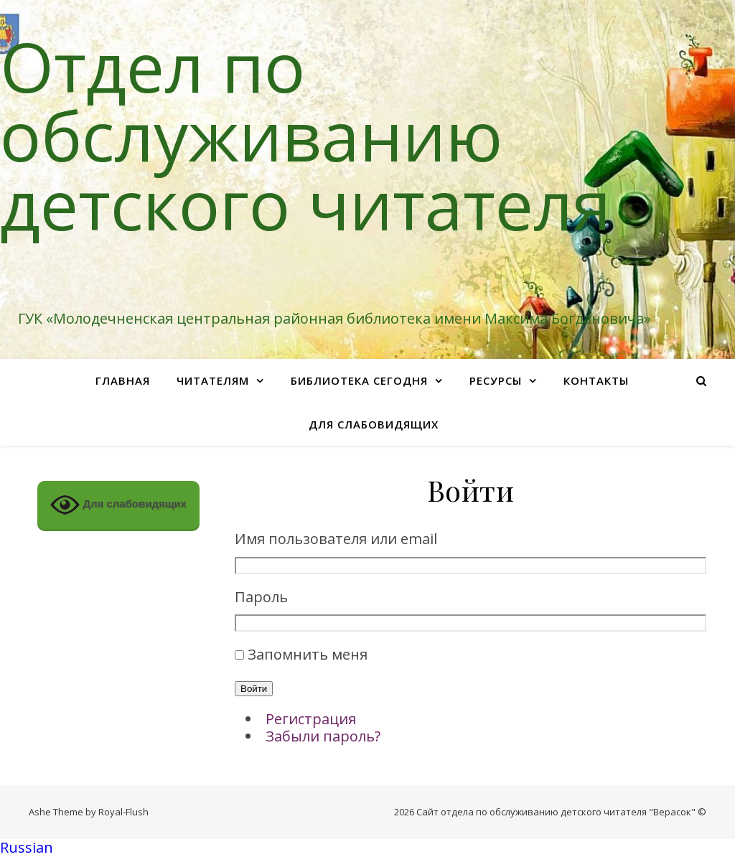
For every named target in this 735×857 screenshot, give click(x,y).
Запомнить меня (308, 654)
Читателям (213, 380)
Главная (122, 380)
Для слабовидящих (374, 424)
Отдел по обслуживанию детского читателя (305, 135)
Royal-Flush (123, 811)
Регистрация (311, 719)
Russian (26, 847)
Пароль (261, 598)
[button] (367, 848)
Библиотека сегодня (359, 380)
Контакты (596, 380)
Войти (253, 688)
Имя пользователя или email (336, 539)
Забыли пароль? (323, 736)
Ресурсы (495, 380)
